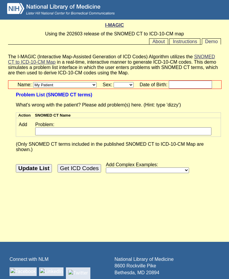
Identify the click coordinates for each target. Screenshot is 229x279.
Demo (211, 41)
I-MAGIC (114, 25)
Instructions (185, 41)
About (158, 41)
